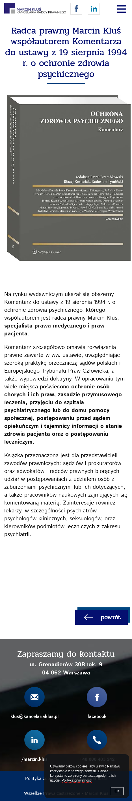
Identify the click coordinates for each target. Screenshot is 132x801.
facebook (76, 9)
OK (117, 791)
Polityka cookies (41, 778)
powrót (111, 617)
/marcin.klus (94, 9)
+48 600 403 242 (96, 759)
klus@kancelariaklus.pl (34, 716)
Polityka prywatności (77, 780)
